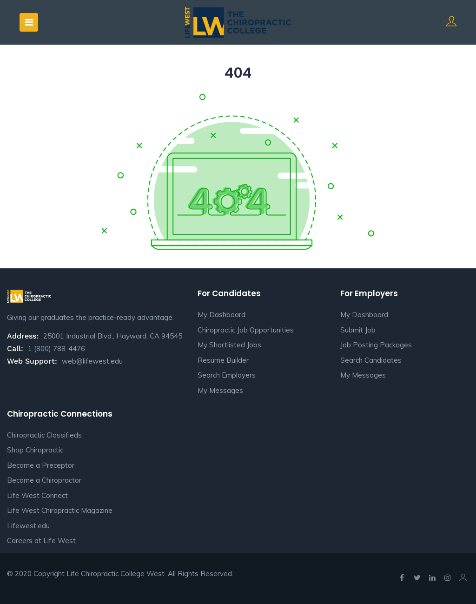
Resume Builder (223, 360)
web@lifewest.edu (92, 361)
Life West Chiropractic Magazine (59, 510)
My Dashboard (221, 314)
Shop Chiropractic (35, 449)
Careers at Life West (41, 540)
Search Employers (227, 375)
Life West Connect (37, 495)
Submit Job (358, 329)
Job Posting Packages (376, 344)
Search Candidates (371, 360)
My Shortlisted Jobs (229, 344)
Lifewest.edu (28, 525)
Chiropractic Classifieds (44, 435)
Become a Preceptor (40, 465)
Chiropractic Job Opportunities (246, 329)
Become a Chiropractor (44, 480)
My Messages (220, 390)
